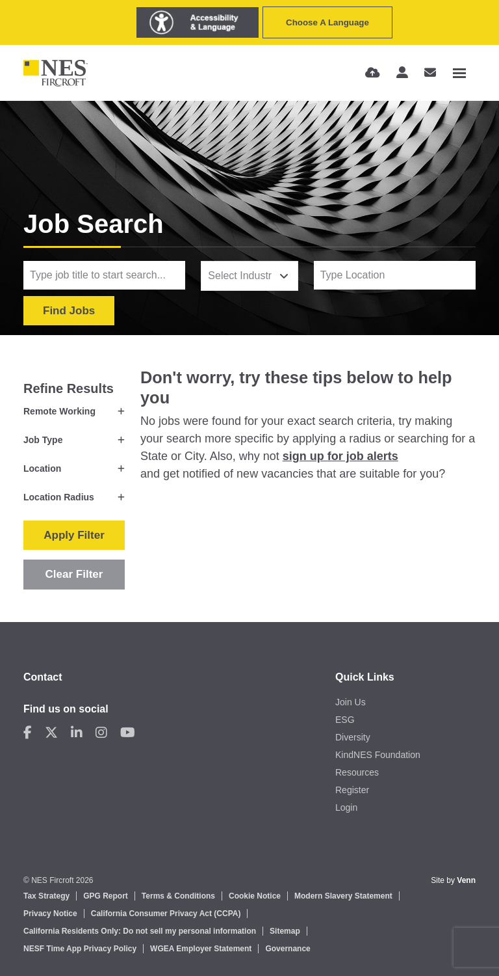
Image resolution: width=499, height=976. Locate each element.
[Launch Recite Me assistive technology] (197, 22)
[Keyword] (104, 275)
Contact (42, 677)
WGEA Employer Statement (200, 948)
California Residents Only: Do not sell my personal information (139, 931)
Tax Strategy (46, 896)
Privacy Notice (50, 913)
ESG (345, 719)
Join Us (350, 702)
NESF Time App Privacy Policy (79, 948)
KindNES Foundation (377, 755)
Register (352, 790)
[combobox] (249, 276)
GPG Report (105, 896)
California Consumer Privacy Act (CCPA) (166, 913)
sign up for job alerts (340, 456)
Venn (466, 880)
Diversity (352, 737)
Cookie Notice (255, 896)
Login (346, 807)
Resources (357, 772)
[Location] (395, 275)
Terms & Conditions (178, 896)
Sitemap (285, 931)
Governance (287, 948)
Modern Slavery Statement (343, 896)
